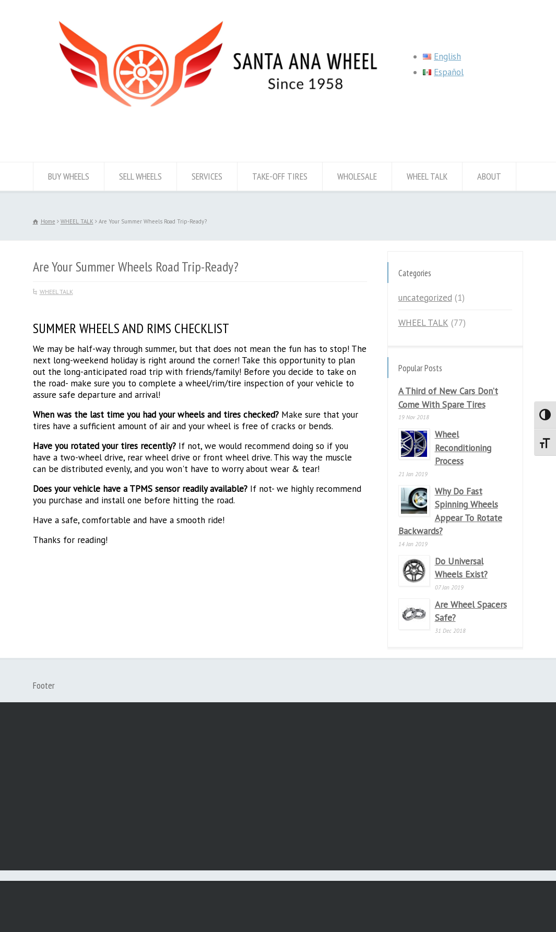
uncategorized (425, 297)
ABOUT (489, 176)
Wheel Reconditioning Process (463, 448)
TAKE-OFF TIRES (279, 176)
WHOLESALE (357, 176)
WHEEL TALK (427, 176)
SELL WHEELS (140, 176)
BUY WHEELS (68, 176)
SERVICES (207, 176)
